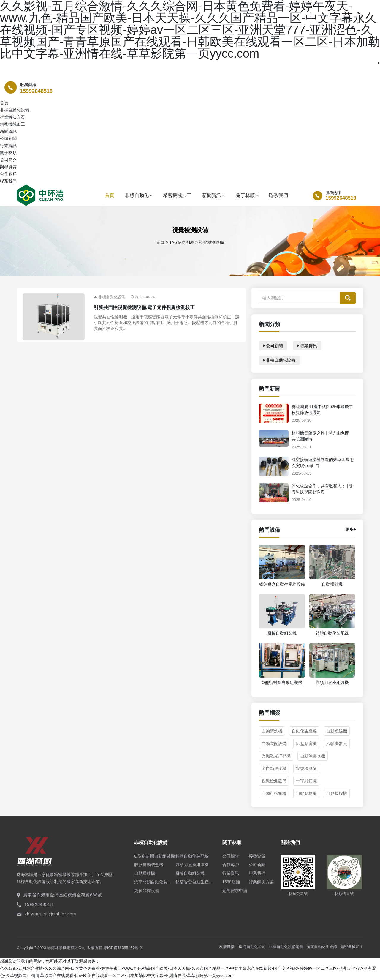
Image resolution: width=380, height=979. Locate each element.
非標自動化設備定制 (286, 947)
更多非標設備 (146, 890)
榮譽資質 (8, 167)
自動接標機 (336, 793)
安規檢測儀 (306, 768)
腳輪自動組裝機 (190, 873)
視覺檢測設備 (274, 781)
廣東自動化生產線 (321, 947)
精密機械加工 (12, 124)
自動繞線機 (336, 731)
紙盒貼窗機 (306, 743)
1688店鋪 (231, 881)
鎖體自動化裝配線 (192, 856)
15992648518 (36, 91)
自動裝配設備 (274, 743)
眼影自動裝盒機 (148, 864)
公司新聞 (8, 138)
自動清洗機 (272, 731)
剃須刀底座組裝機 (192, 864)
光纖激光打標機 (276, 756)
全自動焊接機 (274, 768)
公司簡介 (8, 159)
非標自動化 (138, 195)
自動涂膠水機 (312, 756)
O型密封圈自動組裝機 (154, 856)
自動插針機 (144, 873)
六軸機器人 (336, 743)
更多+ (350, 529)
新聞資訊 (213, 195)
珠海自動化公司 (252, 947)
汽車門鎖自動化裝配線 (154, 881)
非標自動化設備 (14, 110)
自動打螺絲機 (274, 793)
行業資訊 (8, 145)
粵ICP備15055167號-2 (122, 947)
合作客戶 (8, 174)
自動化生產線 (304, 731)
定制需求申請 (234, 890)
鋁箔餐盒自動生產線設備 (196, 881)
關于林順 (247, 195)
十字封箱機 (306, 781)
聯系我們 (8, 181)
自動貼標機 (306, 793)
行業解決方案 (12, 117)
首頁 (109, 195)
